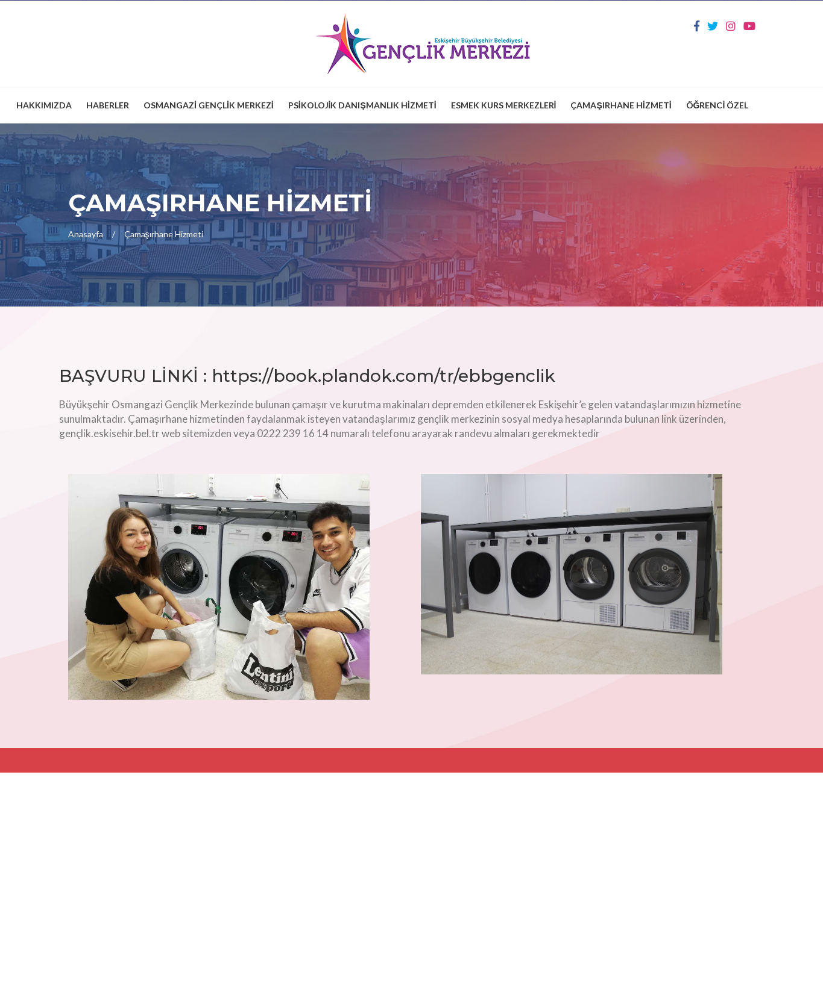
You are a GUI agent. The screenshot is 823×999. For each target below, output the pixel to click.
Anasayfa (85, 234)
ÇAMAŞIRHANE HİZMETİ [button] (620, 105)
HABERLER (107, 105)
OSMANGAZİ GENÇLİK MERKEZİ (208, 105)
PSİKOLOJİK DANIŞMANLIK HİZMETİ (362, 105)
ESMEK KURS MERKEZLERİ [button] (504, 105)
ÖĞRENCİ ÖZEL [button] (717, 105)
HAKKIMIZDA (44, 105)
